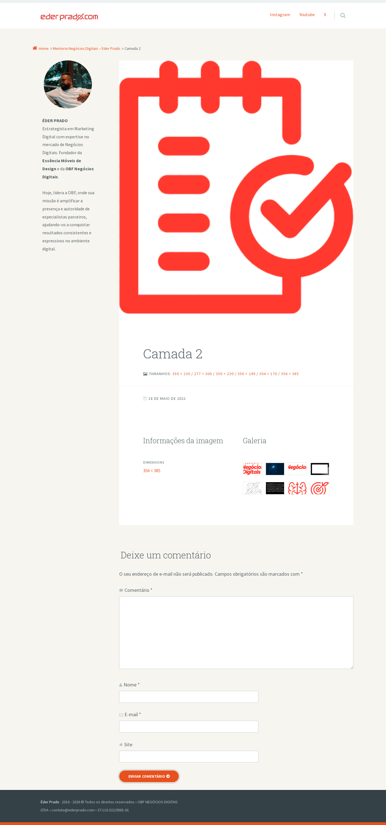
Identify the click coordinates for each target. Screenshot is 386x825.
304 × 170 (268, 373)
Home (44, 48)
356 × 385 (290, 373)
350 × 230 (181, 373)
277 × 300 (203, 373)
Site (128, 744)
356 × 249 (246, 373)
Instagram (280, 14)
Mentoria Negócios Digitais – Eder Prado (86, 48)
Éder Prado (50, 801)
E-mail (132, 714)
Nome (132, 684)
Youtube (307, 14)
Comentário (138, 590)
